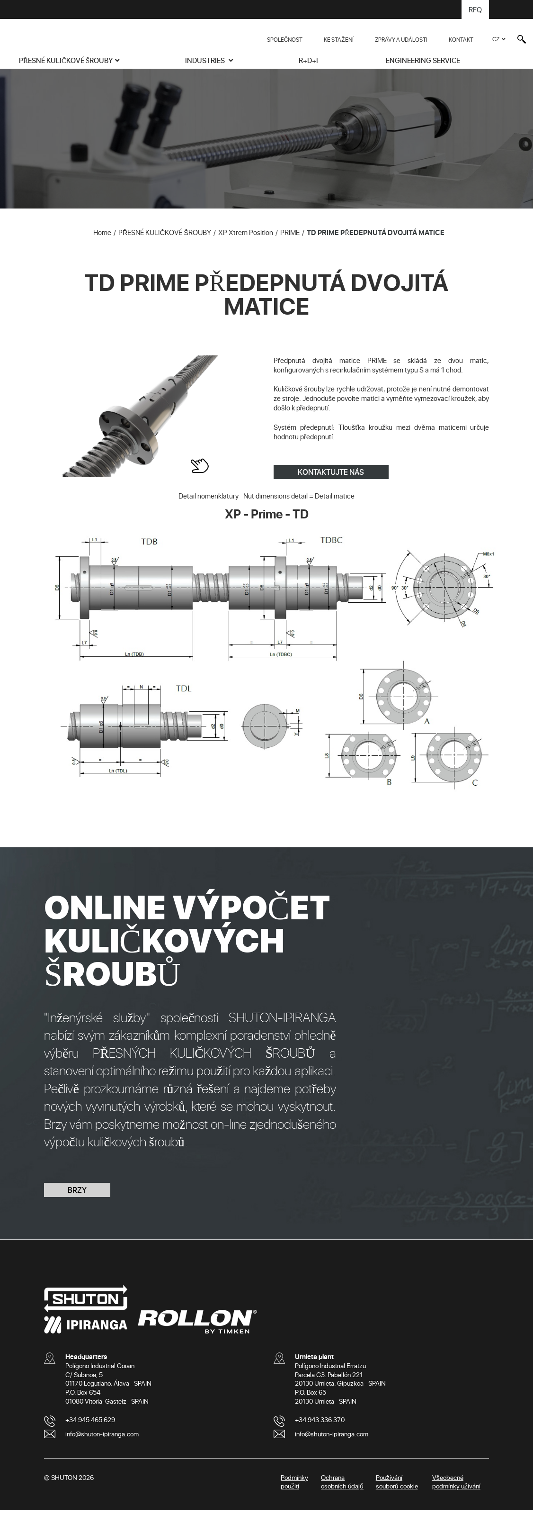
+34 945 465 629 (90, 1423)
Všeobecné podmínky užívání (456, 1486)
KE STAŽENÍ (338, 39)
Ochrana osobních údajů (342, 1486)
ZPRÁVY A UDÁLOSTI (401, 39)
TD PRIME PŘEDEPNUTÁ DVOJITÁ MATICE (375, 237)
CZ (495, 39)
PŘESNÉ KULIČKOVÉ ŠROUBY (66, 60)
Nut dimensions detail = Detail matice (299, 500)
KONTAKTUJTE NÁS (331, 476)
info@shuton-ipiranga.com (102, 1437)
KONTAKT (461, 39)
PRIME (290, 237)
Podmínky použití (294, 1486)
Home (102, 237)
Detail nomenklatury (208, 500)
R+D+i (308, 60)
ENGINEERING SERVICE (423, 60)
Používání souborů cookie (397, 1486)
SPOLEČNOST (285, 39)
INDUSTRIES (205, 60)
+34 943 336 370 (320, 1423)
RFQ (475, 9)
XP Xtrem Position (245, 237)
